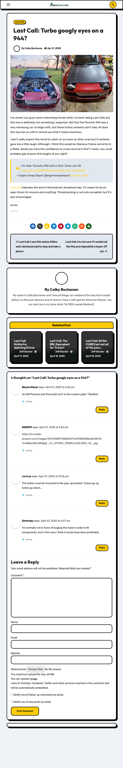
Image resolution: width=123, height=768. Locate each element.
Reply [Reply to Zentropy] (102, 547)
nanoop (26, 475)
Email (14, 637)
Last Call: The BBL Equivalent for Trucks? (60, 344)
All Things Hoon (77, 765)
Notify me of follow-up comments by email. (38, 694)
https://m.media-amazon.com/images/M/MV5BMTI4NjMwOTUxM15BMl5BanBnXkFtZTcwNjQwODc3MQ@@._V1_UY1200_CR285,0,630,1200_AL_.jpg (62, 438)
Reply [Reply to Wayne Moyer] (102, 409)
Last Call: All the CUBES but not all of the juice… (97, 344)
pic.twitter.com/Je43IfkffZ (68, 170)
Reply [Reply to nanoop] (102, 502)
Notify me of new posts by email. (32, 701)
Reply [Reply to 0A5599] (102, 458)
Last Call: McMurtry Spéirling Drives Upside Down (24, 346)
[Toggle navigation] (8, 4)
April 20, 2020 (79, 175)
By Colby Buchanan (28, 48)
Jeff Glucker (23, 351)
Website (15, 652)
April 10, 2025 (57, 356)
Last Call (19, 22)
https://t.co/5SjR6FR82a (36, 170)
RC (91, 765)
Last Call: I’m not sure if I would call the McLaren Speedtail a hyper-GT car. (86, 246)
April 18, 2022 (93, 356)
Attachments (18, 668)
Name (14, 621)
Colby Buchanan (64, 289)
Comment (17, 574)
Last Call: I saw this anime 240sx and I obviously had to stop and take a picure (38, 246)
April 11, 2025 (21, 356)
